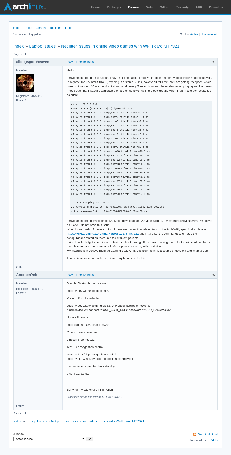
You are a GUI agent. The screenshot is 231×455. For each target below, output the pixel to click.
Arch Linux (24, 6)
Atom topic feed (207, 434)
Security (182, 7)
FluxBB (212, 440)
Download (216, 7)
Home (95, 7)
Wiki (149, 7)
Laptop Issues (42, 46)
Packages (114, 7)
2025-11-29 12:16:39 (80, 274)
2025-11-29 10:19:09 (80, 61)
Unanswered (209, 34)
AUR (199, 7)
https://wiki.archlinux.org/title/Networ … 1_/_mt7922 (103, 233)
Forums (133, 7)
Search (41, 27)
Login (68, 27)
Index (16, 27)
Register (55, 27)
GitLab (164, 7)
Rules (28, 27)
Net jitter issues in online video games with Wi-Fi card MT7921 (120, 46)
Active (194, 34)
